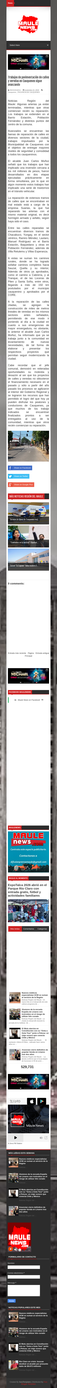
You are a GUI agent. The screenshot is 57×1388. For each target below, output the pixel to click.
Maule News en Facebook (29, 700)
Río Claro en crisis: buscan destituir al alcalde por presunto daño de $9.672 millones (33, 1363)
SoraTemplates (25, 1382)
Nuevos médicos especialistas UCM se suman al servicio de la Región (33, 1161)
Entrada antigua (42, 653)
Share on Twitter (18, 476)
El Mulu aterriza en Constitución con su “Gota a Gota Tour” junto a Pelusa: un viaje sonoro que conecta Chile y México (33, 1193)
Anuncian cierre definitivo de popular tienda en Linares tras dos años (32, 1209)
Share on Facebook (19, 468)
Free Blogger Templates (34, 1383)
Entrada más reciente (17, 653)
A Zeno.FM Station (15, 1143)
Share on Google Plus (20, 484)
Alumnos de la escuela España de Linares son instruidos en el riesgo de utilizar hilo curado (33, 1176)
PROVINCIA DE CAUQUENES (28, 92)
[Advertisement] (28, 734)
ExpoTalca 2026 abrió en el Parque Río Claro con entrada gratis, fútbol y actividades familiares (27, 890)
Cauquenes (12, 92)
